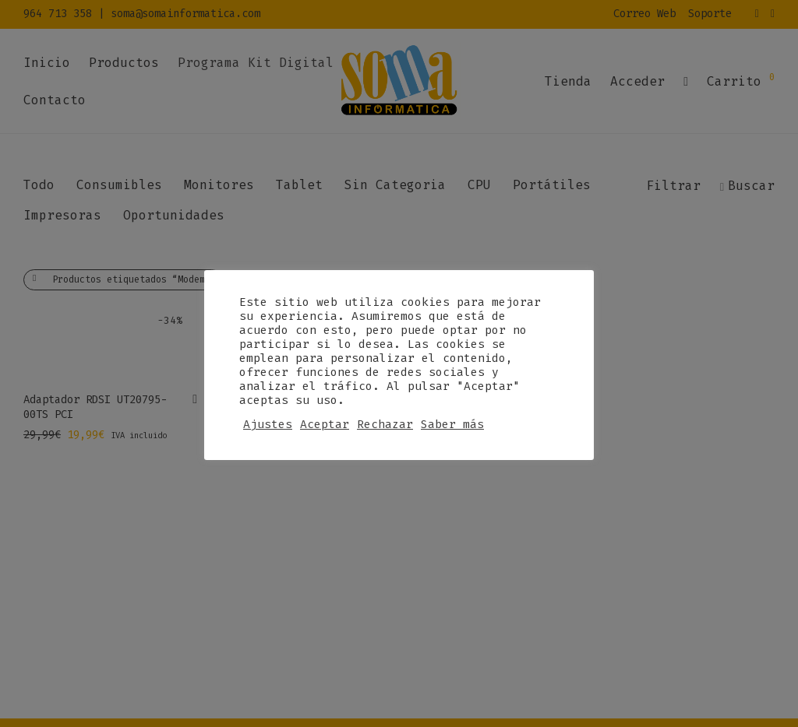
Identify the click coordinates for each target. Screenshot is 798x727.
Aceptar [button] (324, 424)
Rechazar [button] (385, 424)
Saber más (452, 424)
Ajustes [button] (267, 424)
